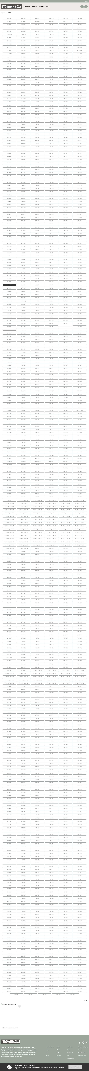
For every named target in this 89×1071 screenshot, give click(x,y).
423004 (65, 362)
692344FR (23, 657)
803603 (51, 654)
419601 (37, 105)
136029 (37, 121)
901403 (51, 561)
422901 (9, 368)
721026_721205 (37, 545)
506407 (65, 207)
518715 (23, 609)
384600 (9, 981)
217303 (51, 278)
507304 (80, 294)
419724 (65, 98)
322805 (73, 994)
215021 (65, 227)
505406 (51, 217)
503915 (37, 114)
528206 (9, 972)
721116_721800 (51, 509)
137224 (65, 898)
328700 (51, 320)
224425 (65, 927)
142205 (51, 882)
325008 (80, 24)
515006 (80, 349)
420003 (37, 249)
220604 (23, 577)
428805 (23, 818)
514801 (23, 374)
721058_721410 (79, 519)
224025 (9, 847)
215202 (80, 233)
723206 (80, 847)
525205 (80, 741)
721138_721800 (23, 506)
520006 (37, 583)
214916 (37, 779)
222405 (37, 567)
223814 (80, 888)
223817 (37, 888)
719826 (23, 179)
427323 (80, 696)
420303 (80, 249)
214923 (9, 40)
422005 (51, 378)
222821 (9, 786)
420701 (80, 259)
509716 (9, 169)
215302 (9, 236)
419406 (65, 105)
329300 (37, 850)
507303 (65, 294)
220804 (80, 574)
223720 (65, 882)
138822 (9, 397)
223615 (51, 850)
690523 (9, 728)
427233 (51, 699)
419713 (23, 98)
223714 (65, 904)
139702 (37, 442)
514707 (80, 336)
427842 (65, 715)
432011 (65, 988)
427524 (51, 702)
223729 (65, 892)
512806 (37, 391)
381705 (37, 496)
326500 (37, 63)
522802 (65, 686)
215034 (65, 230)
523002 (9, 689)
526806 (9, 869)
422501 (65, 368)
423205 (23, 358)
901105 (37, 564)
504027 (80, 111)
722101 (65, 628)
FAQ (68, 1055)
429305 (51, 814)
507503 (37, 297)
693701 (37, 959)
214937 (23, 779)
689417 (80, 140)
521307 (80, 558)
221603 (80, 760)
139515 (37, 448)
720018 (37, 301)
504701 (37, 201)
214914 (65, 220)
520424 (37, 580)
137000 (80, 31)
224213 (65, 940)
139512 (9, 448)
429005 (23, 821)
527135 (51, 863)
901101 (9, 567)
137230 (51, 57)
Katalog (58, 1052)
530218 (9, 978)
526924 (51, 859)
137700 (23, 191)
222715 (23, 856)
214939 (80, 40)
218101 (9, 336)
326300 (51, 50)
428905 (51, 818)
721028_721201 (37, 541)
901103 (65, 564)
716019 (9, 455)
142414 (65, 917)
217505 (9, 281)
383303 (51, 805)
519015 (37, 606)
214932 (23, 47)
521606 (37, 558)
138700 (80, 400)
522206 (37, 554)
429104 (9, 821)
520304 (80, 580)
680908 (9, 134)
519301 (65, 590)
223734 (80, 853)
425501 (37, 599)
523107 (51, 692)
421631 (9, 500)
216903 (23, 275)
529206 (9, 949)
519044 (65, 599)
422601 (51, 368)
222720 (9, 782)
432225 (37, 988)
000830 (37, 92)
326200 (37, 50)
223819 (80, 892)
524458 (23, 802)
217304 (37, 625)
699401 (23, 130)
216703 (51, 272)
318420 (37, 837)
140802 (51, 638)
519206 (9, 593)
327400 (23, 163)
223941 (37, 847)
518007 (23, 615)
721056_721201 (23, 525)
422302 (65, 464)
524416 (51, 744)
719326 (80, 82)
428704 (23, 859)
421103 (80, 265)
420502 (51, 259)
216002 (37, 243)
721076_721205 (79, 516)
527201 (80, 895)
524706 (80, 734)
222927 (80, 795)
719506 (23, 182)
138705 (37, 452)
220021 (80, 426)
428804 (37, 818)
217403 (80, 278)
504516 (65, 198)
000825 (51, 89)
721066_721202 (37, 519)
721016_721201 (23, 548)
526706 (80, 901)
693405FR (37, 461)
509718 (23, 169)
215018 (51, 227)
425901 (65, 596)
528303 (65, 972)
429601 (37, 908)
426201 (23, 596)
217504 (9, 625)
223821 (9, 888)
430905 (23, 940)
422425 (65, 647)
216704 (65, 635)
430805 (9, 940)
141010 (65, 551)
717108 (51, 143)
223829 (9, 895)
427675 (51, 712)
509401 (80, 163)
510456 (37, 175)
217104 (23, 635)
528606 (9, 965)
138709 (51, 452)
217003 (51, 275)
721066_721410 (23, 519)
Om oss (47, 1049)
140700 (65, 664)
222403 (23, 760)
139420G (65, 435)
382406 (9, 496)
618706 (65, 458)
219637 (80, 667)
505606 (9, 220)
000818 (9, 143)
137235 (65, 57)
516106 (65, 342)
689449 (65, 134)
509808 (65, 169)
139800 (80, 644)
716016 (37, 455)
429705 (80, 908)
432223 (51, 988)
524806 (23, 737)
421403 (9, 313)
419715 (9, 98)
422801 (23, 368)
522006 (65, 554)
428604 (9, 859)
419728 (51, 101)
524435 (37, 747)
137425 (37, 185)
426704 (37, 577)
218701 (9, 333)
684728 (37, 111)
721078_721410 (23, 513)
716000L (79, 50)
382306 (65, 493)
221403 (9, 766)
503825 (65, 114)
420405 (23, 256)
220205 (51, 619)
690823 (65, 725)
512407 (23, 326)
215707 (51, 240)
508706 (65, 468)
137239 (80, 57)
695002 (23, 143)
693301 (9, 959)
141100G (9, 551)
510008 (9, 172)
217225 (23, 278)
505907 (80, 204)
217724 (23, 622)
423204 (37, 362)
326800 (37, 159)
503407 (37, 108)
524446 (9, 750)
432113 (80, 988)
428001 (23, 731)
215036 (9, 233)
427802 (23, 715)
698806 (80, 76)
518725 (80, 609)
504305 (65, 101)
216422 (80, 429)
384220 (23, 978)
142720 (80, 949)
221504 (65, 570)
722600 (80, 625)
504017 (9, 114)
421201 (65, 262)
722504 (23, 837)
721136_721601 (23, 509)
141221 (37, 721)
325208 (23, 28)
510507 (37, 211)
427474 (80, 705)
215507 (80, 291)
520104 (23, 583)
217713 (23, 288)
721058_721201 (51, 522)
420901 (23, 262)
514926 (23, 352)
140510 (80, 660)
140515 (9, 664)
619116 (23, 95)
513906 (80, 381)
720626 (65, 307)
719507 (9, 182)
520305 (65, 580)
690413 (23, 725)
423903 (51, 413)
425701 (9, 599)
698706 (51, 76)
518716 (51, 609)
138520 (9, 400)
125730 (51, 432)
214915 (51, 47)
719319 (9, 82)
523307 (80, 692)
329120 (65, 416)
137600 (9, 191)
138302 (23, 407)
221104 (37, 574)
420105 (65, 252)
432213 (23, 991)
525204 (80, 898)
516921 (65, 474)
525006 (9, 741)
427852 (80, 715)
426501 (65, 593)
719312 (65, 79)
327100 (65, 159)
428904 (65, 818)
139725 (51, 445)
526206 (9, 914)
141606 (37, 840)
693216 (37, 204)
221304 (9, 574)
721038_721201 (79, 529)
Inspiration (34, 6)
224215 (65, 943)
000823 (23, 89)
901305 (65, 561)
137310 (9, 403)
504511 (23, 198)
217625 (9, 285)
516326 (37, 342)
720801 (23, 310)
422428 (9, 651)
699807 (37, 130)
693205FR (9, 461)
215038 (23, 233)
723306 (9, 850)
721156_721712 (79, 500)
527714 (9, 901)
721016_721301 (23, 538)
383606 (9, 808)
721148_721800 (23, 503)
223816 (37, 885)
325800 (23, 31)
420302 (23, 259)
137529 (80, 188)
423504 (80, 358)
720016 (51, 301)
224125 (51, 943)
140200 (9, 644)
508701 (37, 468)
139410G (51, 435)
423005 (51, 358)
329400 (37, 872)
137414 (65, 400)
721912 (37, 631)
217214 (65, 625)
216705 (37, 272)
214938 (51, 37)
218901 (80, 330)
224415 (51, 927)
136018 (9, 124)
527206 (9, 898)
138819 (51, 394)
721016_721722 (79, 535)
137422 (9, 185)
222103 (65, 760)
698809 (37, 79)
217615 (65, 285)
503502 (23, 108)
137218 (65, 53)
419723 (9, 101)
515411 (65, 471)
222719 (65, 856)
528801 (37, 946)
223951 (23, 956)
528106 (9, 866)
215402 (37, 236)
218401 (51, 333)
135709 (9, 63)
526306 (23, 914)
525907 (51, 866)
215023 (80, 297)
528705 (23, 965)
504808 (51, 214)
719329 (9, 85)
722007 (23, 631)
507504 (51, 297)
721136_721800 (79, 506)
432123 (23, 988)
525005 (23, 741)
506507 (80, 207)
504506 (9, 198)
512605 (80, 468)
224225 (80, 943)
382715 (9, 757)
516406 (51, 346)
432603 (30, 994)
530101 (65, 975)
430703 (80, 933)
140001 (37, 644)
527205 (65, 895)
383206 (9, 805)
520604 (65, 577)
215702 (37, 240)
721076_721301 (51, 516)
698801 (65, 76)
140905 (9, 554)
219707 (9, 426)
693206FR (79, 458)
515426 (9, 349)
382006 (80, 490)
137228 (37, 57)
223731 (51, 853)
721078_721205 (79, 513)
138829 (37, 394)
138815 (80, 394)
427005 (23, 654)
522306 (23, 554)
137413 (65, 182)
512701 (37, 471)
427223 (37, 699)
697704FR (23, 638)
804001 (9, 840)
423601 (80, 362)
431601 (80, 981)
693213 (9, 204)
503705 (9, 118)
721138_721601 (51, 506)
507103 (9, 294)
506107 (23, 207)
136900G (65, 150)
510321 (65, 172)
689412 (51, 140)
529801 (80, 972)
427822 (37, 715)
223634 (37, 824)
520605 (51, 577)
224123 (51, 940)
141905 (65, 840)
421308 (23, 410)
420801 (9, 262)
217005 (37, 275)
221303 (9, 773)
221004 (51, 574)
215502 (80, 236)
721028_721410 (65, 538)
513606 (37, 384)
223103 (51, 837)
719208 (37, 143)
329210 (9, 419)
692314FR (9, 657)
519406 (37, 590)
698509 (23, 69)
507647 (80, 153)
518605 (37, 612)
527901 (65, 863)
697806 (51, 18)
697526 (9, 146)
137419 (80, 182)
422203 (51, 464)
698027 (9, 214)
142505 (9, 834)
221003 (80, 769)
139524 (80, 445)
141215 (37, 718)
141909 (80, 840)
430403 (23, 933)
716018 (65, 31)
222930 (51, 792)
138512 (37, 403)
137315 (23, 60)
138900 (65, 432)
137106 (51, 34)
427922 (80, 712)
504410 (9, 95)
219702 (80, 423)
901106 (80, 872)
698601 (51, 69)
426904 (37, 647)
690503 (9, 725)
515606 (65, 346)
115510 (80, 651)
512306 (37, 313)
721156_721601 (9, 503)
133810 (80, 551)
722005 (80, 628)
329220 (23, 419)
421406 (80, 310)
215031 (51, 230)
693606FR (51, 461)
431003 (65, 953)
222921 (80, 792)
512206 (51, 313)
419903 (23, 249)
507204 (51, 294)
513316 (9, 387)
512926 (9, 391)
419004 (9, 37)
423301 (37, 365)
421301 (37, 410)
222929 (80, 798)
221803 (37, 763)
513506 (51, 384)
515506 (80, 346)
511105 (9, 320)
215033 (9, 301)
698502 (51, 66)
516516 (80, 339)
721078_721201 (9, 516)
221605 (51, 570)
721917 (51, 631)
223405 (9, 814)
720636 (80, 307)
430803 (9, 937)
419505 (51, 268)
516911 (37, 474)
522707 (51, 686)
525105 (51, 741)
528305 (51, 972)
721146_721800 (65, 503)
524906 (65, 737)
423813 (37, 413)
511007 (65, 310)
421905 (65, 378)
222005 (9, 570)
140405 (23, 641)
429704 (51, 908)
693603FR (23, 464)
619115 (37, 95)
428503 (51, 753)
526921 (65, 859)
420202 (9, 259)
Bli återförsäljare (81, 1052)
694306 (80, 85)
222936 (51, 798)
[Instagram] (83, 1042)
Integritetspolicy (70, 1058)
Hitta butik (41, 6)
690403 (37, 725)
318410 (80, 869)
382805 (65, 757)
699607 (80, 127)
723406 (51, 821)
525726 (23, 776)
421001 (37, 262)
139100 (9, 435)
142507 (37, 834)
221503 (37, 769)
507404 (23, 297)
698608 (80, 69)
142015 (37, 911)
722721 (65, 721)
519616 (9, 590)
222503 (51, 763)
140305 (65, 641)
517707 (51, 615)
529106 (80, 946)
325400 (51, 28)
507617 (37, 153)
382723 (23, 757)
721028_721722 (51, 538)
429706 (65, 908)
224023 (65, 843)
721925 (65, 631)
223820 (9, 885)
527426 (23, 869)
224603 (65, 985)
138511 (65, 403)
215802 (65, 240)
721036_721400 (37, 532)
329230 (37, 419)
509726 (37, 169)
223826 (51, 885)
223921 (9, 843)
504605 (9, 201)
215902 (9, 243)
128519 (80, 60)
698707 (23, 76)
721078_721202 (65, 513)
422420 (80, 647)
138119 (37, 195)
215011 (80, 224)
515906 (9, 346)
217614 (80, 622)
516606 (9, 339)
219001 (65, 330)
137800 (37, 191)
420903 (51, 265)
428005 (80, 728)
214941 (51, 224)
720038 (9, 304)
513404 (80, 583)
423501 (9, 365)
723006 (51, 847)
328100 (37, 323)
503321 (9, 111)
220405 (80, 615)
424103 (80, 413)
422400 (51, 371)
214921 (80, 220)
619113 (51, 95)
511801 (23, 317)
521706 (23, 558)
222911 (65, 792)
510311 (51, 172)
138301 (51, 407)
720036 (23, 304)
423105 (37, 358)
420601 (65, 259)
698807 (23, 79)
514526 (51, 374)
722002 (9, 631)
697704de (79, 18)
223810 (80, 882)
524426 (9, 747)
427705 (9, 708)
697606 (80, 143)
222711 (51, 782)
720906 (37, 310)
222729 (80, 824)
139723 (23, 879)
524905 (80, 737)
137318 (51, 60)
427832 (51, 715)
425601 (23, 599)
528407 (9, 933)
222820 (37, 782)
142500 (80, 831)
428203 (80, 750)
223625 (65, 850)
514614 (9, 371)
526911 (51, 895)
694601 (23, 962)
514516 (65, 374)
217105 (65, 275)
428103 (65, 731)
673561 (23, 134)
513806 (9, 384)
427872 (23, 718)
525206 (65, 741)
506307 (51, 207)
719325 (23, 85)
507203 (37, 294)
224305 (23, 946)
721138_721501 (65, 506)
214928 (37, 37)
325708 (9, 31)
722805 (23, 805)
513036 (80, 387)
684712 (65, 146)
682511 (80, 21)
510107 (23, 172)
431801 (23, 985)
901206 (37, 808)
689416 (37, 140)
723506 (80, 821)
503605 (23, 118)
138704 (9, 452)
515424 (51, 586)
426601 (51, 593)
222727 (9, 789)
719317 (37, 82)
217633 (51, 281)
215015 (23, 227)
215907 (23, 243)
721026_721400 (9, 545)
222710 (80, 779)
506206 (37, 207)
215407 (51, 236)
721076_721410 (23, 516)
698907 (65, 127)
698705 (9, 76)
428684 (80, 827)
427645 (9, 712)
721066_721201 (65, 519)
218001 (23, 336)
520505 (80, 577)
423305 (9, 358)
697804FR (65, 654)
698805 (9, 79)
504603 (80, 198)
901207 (51, 808)
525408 (37, 773)
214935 (80, 47)
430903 (23, 937)
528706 (37, 965)
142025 (51, 898)
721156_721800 (65, 500)
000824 (37, 89)
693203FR (79, 461)
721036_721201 (79, 532)
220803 (23, 769)
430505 (51, 937)
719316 (80, 79)
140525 (37, 664)
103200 (51, 291)
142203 (37, 882)
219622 (23, 423)
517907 (80, 664)
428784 (37, 831)
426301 (9, 596)
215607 (23, 240)
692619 (23, 468)
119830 (65, 837)
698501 (37, 66)
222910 (23, 792)
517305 (23, 480)
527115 (23, 863)
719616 (80, 179)
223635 (23, 824)
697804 (37, 18)
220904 (65, 574)
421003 (65, 265)
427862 (9, 718)
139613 (9, 442)
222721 (65, 782)
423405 (80, 355)
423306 (80, 352)
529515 (51, 969)
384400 (65, 978)
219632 (51, 667)
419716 (65, 95)
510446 (23, 175)
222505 (23, 567)
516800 (23, 458)
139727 (37, 879)
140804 (80, 914)
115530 (37, 654)
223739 (51, 856)
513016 (51, 387)
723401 (65, 821)
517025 (23, 477)
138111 (51, 326)
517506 (65, 480)
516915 (23, 474)
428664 (65, 827)
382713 (80, 753)
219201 (37, 330)
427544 (65, 702)
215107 (65, 233)
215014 (9, 227)
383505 (80, 805)
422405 (37, 371)
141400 (23, 734)
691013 (65, 728)
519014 (23, 606)
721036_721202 (51, 532)
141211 (65, 718)
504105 (23, 105)
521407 (65, 558)
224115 (37, 943)
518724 (65, 609)
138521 (80, 397)
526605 (51, 834)
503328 (65, 108)
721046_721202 (37, 535)
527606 (51, 869)
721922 (80, 631)
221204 (23, 574)
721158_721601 (51, 500)
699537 (37, 214)
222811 (80, 782)
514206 (23, 378)
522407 (9, 686)
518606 (51, 612)
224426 (65, 930)
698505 (80, 66)
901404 (37, 561)
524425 (80, 744)
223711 (37, 904)
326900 (65, 163)
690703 (51, 725)
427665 (37, 712)
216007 (51, 243)
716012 (65, 455)
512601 (9, 471)
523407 (9, 696)
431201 (23, 981)
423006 (37, 355)
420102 (80, 256)
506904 (80, 288)
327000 (51, 159)
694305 (9, 89)
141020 (51, 551)
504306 (80, 101)
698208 (9, 66)
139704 (65, 442)
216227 (37, 246)
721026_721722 (51, 541)
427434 (23, 705)
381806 (23, 159)
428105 (51, 731)
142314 (37, 917)
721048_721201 (79, 525)
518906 (65, 606)
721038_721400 (37, 529)
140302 (51, 641)
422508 (9, 413)
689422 (80, 137)
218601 (23, 333)
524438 (23, 747)
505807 (65, 204)
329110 (80, 416)
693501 (80, 956)
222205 (65, 567)
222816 (80, 789)
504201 (9, 105)
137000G (9, 53)
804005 (23, 840)
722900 (65, 831)
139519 (65, 448)
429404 (65, 814)
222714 (23, 786)
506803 (37, 288)
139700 (23, 442)
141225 (9, 721)
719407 (80, 175)
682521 (65, 21)
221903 (51, 760)
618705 (51, 458)
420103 (51, 249)
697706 (23, 18)
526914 (37, 895)
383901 (51, 811)
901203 (23, 564)
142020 (37, 898)
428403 (23, 753)
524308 (23, 692)
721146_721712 (79, 503)
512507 (37, 326)
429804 (37, 914)
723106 (65, 847)
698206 (23, 66)
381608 (80, 156)
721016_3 (9, 824)
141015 (37, 551)
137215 (37, 53)
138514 (23, 403)
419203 (65, 130)
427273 (23, 702)
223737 (65, 853)
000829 (23, 92)
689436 (9, 137)
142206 (23, 882)
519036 (51, 602)
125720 (37, 432)
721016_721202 (79, 545)
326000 (51, 31)
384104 (51, 949)
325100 (51, 24)
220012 (37, 429)
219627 (37, 423)
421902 (9, 381)
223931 (65, 879)
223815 (37, 892)
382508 (51, 496)
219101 (51, 330)
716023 (80, 455)
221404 (80, 570)
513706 (23, 384)
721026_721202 (23, 545)
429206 (37, 814)
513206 (23, 387)
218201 (80, 333)
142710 (65, 949)
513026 (65, 387)
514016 (65, 381)
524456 (51, 802)
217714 (65, 622)
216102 (65, 243)
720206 (80, 304)
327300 (9, 163)
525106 (37, 741)
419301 (80, 105)
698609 (37, 73)
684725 (23, 111)
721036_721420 (9, 532)
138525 (65, 397)
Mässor (47, 1055)
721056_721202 (79, 522)
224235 (9, 946)
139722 (80, 442)
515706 (37, 346)
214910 (23, 44)
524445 (80, 747)
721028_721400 (79, 538)
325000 (37, 24)
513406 (65, 384)
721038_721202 (51, 529)
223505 (9, 837)
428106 (80, 731)
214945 (9, 50)
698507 (9, 69)
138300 (80, 407)
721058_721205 (37, 522)
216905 (9, 275)
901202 (23, 808)
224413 (9, 930)
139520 (9, 439)
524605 (51, 750)
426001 (51, 596)
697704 (9, 18)
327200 (80, 159)
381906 (51, 490)
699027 (9, 127)
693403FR (9, 464)
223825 (51, 892)
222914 (23, 795)
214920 (37, 44)
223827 (51, 888)
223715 (80, 904)
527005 (9, 863)
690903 (80, 725)
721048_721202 (51, 525)
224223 (80, 940)
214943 (37, 40)
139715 (37, 445)
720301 (9, 307)
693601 (80, 959)
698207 (80, 63)
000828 (9, 92)
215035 (80, 230)
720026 (80, 301)
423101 (65, 365)
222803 (23, 766)
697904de (51, 21)
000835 (65, 548)
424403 (37, 416)
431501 (65, 981)
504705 (65, 201)
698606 (51, 73)
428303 (9, 753)
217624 (51, 622)
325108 (9, 28)
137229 (23, 57)
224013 (23, 843)
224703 (80, 985)
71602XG (9, 34)
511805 (37, 317)
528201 (23, 972)
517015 (80, 474)
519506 (23, 590)
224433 (37, 930)
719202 (9, 108)
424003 (65, 413)
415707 (37, 150)
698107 (80, 34)
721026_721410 (79, 541)
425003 (9, 487)
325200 (65, 24)
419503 (23, 268)
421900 (9, 468)
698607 (23, 73)
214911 (51, 220)
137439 (80, 185)
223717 (51, 904)
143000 (37, 953)
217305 (65, 291)
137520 (51, 188)
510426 (9, 175)
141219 (65, 911)
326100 (23, 50)
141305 (9, 734)
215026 (23, 230)
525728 (37, 776)
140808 (37, 638)
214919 (51, 40)
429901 (65, 914)
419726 (23, 101)
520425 (23, 580)
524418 (23, 744)
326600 (51, 63)
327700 (37, 163)
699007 (51, 127)
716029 (80, 452)
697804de (23, 21)
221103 (51, 766)
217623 (23, 285)
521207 (9, 561)
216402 (80, 246)
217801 (51, 336)
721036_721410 (23, 532)
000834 (80, 548)
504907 (65, 214)
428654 (51, 827)
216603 (23, 272)
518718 (37, 609)
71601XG (23, 34)
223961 (37, 956)
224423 (23, 930)
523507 (23, 696)
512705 (23, 471)
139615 (65, 439)
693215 (23, 204)
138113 (80, 191)
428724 (9, 831)
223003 (23, 814)
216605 (9, 272)
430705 (80, 937)
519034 (23, 602)
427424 (9, 705)
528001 (80, 863)
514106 (37, 378)
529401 (80, 965)
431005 (80, 953)
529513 (37, 969)
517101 (65, 477)
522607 (37, 686)
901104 (51, 564)
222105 (80, 567)
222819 (80, 856)
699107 (37, 127)
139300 (37, 435)
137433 (51, 185)
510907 (51, 310)
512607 (80, 391)
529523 (9, 969)
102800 (80, 808)
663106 (80, 802)
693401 (9, 962)
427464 (65, 705)
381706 (9, 159)
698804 (65, 175)
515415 (51, 471)
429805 (51, 914)
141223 (23, 721)
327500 (9, 326)
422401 (80, 464)
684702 (80, 146)
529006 (65, 946)
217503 (23, 281)
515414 (65, 586)
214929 (65, 40)
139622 (23, 439)
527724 (37, 866)
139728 (51, 879)
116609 (65, 60)
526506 (80, 866)
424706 (51, 484)
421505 (23, 313)
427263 (9, 702)
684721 (65, 111)
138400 (9, 407)
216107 (80, 243)
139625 (51, 439)
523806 (23, 689)
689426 (65, 137)
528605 (80, 962)
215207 (65, 236)
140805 (65, 638)
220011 (9, 429)
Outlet (47, 1052)
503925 (23, 114)
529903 (23, 975)
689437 (51, 137)
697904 (65, 18)
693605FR (65, 461)
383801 (37, 811)
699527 (23, 214)
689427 (23, 140)
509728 (51, 169)
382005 (9, 493)
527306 (65, 834)
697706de (9, 21)
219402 (51, 419)
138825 (65, 394)
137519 (37, 188)
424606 (37, 484)
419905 (37, 252)
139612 (37, 439)
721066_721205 (51, 519)
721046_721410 (23, 535)
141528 (9, 879)
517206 (80, 477)
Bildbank (58, 1049)
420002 (65, 256)
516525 (65, 339)
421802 (23, 381)
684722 (51, 111)
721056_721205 (9, 525)
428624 (37, 827)
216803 (80, 272)
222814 (51, 786)
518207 (9, 667)
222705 (9, 760)
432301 (37, 991)
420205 (80, 252)
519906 (51, 583)
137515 (23, 188)
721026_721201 (51, 545)
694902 (51, 146)
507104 (23, 294)
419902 (51, 256)
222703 (37, 760)
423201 (51, 365)
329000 (51, 416)
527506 (9, 818)
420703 (23, 265)
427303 (65, 696)
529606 (65, 969)
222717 (80, 786)
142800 (9, 953)
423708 (37, 339)
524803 (51, 737)
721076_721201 (9, 519)
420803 (37, 265)
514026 (51, 381)
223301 (80, 834)
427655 (23, 712)
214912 (80, 44)
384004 (23, 949)
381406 (51, 156)
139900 (65, 644)
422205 (37, 464)
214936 (65, 779)
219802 (23, 426)
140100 (23, 644)
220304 (37, 635)
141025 (23, 551)
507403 (9, 297)
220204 (51, 635)
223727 (23, 888)
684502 (9, 150)
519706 (9, 586)
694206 (51, 85)
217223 (37, 278)
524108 (80, 689)
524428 (65, 744)
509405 (9, 166)
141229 (80, 879)
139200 (23, 435)
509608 (80, 166)
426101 (37, 596)
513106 (37, 387)
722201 (51, 628)
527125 (37, 863)
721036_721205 (65, 532)
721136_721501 (37, 509)
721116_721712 (65, 509)
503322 (80, 108)
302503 (80, 326)
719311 (51, 79)
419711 (37, 98)
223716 (23, 904)
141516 (37, 875)
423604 (65, 358)
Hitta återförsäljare (82, 1055)
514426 (9, 378)
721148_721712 (37, 503)
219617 (65, 423)
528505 (51, 962)
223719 (9, 908)
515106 (65, 349)
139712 (65, 452)
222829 (23, 827)
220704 (9, 577)
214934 (37, 224)
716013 (9, 458)
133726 (37, 124)
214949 (9, 44)
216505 (65, 268)
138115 (9, 195)
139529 (80, 448)
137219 (51, 53)
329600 (65, 872)
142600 (23, 866)
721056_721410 (65, 522)
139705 (51, 442)
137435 (65, 185)
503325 (51, 108)
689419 (65, 140)
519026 (9, 606)
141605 (51, 840)
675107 (37, 657)
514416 (80, 374)
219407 (65, 419)
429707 (16, 994)
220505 (65, 615)
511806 (9, 317)
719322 (65, 82)
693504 (80, 654)
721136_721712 (9, 509)
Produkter (27, 6)
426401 (80, 593)
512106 (65, 313)
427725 (23, 708)
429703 (80, 991)
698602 (65, 69)
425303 (51, 487)
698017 (80, 211)
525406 (51, 773)
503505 (37, 118)
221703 (23, 763)
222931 (9, 795)
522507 (23, 686)
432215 (9, 991)
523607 (37, 696)
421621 (51, 323)
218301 (65, 333)
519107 (23, 593)
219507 (9, 423)
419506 (51, 105)
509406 (23, 166)
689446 (37, 134)
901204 (9, 564)
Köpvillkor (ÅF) (70, 1052)
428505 (37, 753)
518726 (23, 612)
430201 (51, 901)
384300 (51, 978)
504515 (51, 198)
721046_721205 (51, 535)
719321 (51, 82)
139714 (9, 445)
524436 (51, 747)
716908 (65, 143)
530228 (80, 975)
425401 (51, 599)
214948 (65, 37)
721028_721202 (9, 541)
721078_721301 (51, 513)
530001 (51, 975)
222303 (80, 763)
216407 (9, 249)
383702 (65, 811)
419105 (80, 130)
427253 (80, 699)
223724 (65, 888)
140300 (80, 641)
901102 (80, 564)
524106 (65, 689)
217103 (80, 275)
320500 (23, 153)
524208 (9, 692)
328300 (23, 323)
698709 (37, 76)
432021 (9, 988)
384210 (37, 978)
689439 (37, 137)
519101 (37, 593)
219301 (23, 330)
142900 (23, 953)
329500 (51, 872)
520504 (9, 580)
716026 (23, 455)
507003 (9, 291)
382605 (80, 496)
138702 (23, 452)
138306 (65, 407)
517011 (9, 477)
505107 (9, 217)
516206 (51, 342)
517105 (51, 477)
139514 (65, 445)
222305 (51, 567)
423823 (23, 413)
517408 (51, 480)
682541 (9, 24)
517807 (37, 615)
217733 (80, 281)
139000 (80, 432)
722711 (80, 721)
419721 (37, 101)
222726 (65, 789)
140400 (37, 641)
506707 (23, 211)
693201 (65, 956)
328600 (65, 320)
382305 (80, 493)
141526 (80, 875)
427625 (65, 708)
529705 (80, 969)
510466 (51, 175)
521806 (9, 558)
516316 (23, 342)
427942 (9, 715)
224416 (51, 930)
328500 (80, 320)
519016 (51, 606)
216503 (80, 268)
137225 (9, 57)
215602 (9, 240)
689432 (23, 137)
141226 (51, 721)
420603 (80, 262)
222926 (37, 798)
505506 (65, 217)
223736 (37, 853)
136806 (9, 153)
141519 (23, 875)
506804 (51, 288)
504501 (51, 195)
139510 (80, 435)
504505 (80, 195)
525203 (9, 744)
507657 (9, 156)
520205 (9, 583)
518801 (80, 606)
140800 (80, 638)
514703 (37, 728)
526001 (65, 866)
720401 (23, 307)
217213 (65, 808)
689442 (51, 134)
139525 (51, 448)
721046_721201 (65, 535)
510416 (80, 172)
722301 (23, 628)
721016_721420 (37, 538)
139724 (23, 445)
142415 (80, 917)
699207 (65, 124)
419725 (80, 98)
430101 (37, 901)
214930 (51, 44)
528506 (65, 962)
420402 (37, 259)
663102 (65, 802)
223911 (9, 920)
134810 (37, 182)
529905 (9, 975)
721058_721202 (23, 522)
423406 (65, 352)
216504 (9, 638)
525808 (65, 776)
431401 (51, 981)
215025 (9, 230)
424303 (23, 416)
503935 (51, 114)
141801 (23, 898)
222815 (37, 856)
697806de (37, 21)
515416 (23, 349)
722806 (37, 805)
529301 (65, 965)
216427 (9, 432)
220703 (9, 769)
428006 (9, 731)
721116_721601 (79, 509)
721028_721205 (23, 541)
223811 (80, 885)
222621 (37, 667)
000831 (51, 92)
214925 (65, 47)
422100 (23, 371)
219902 (51, 426)
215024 (80, 227)
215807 (80, 240)
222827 (37, 789)
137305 (65, 734)
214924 (9, 224)
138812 (23, 397)
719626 (65, 179)
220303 (37, 619)
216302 (51, 246)
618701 (37, 458)
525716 (80, 773)
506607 (9, 211)
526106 (80, 911)
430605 (65, 937)
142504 (23, 834)
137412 (51, 182)
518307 (9, 615)
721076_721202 (65, 516)
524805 (37, 737)
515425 (80, 471)
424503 (23, 484)
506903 (65, 288)
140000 (51, 644)
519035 (37, 602)
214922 (9, 47)
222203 (9, 763)
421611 (65, 323)
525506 (65, 773)
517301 (9, 480)
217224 (51, 625)
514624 (80, 368)
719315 (23, 82)
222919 (65, 798)
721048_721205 (65, 525)
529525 (23, 969)
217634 (9, 622)
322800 (58, 994)
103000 (37, 291)
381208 (23, 156)
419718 (51, 98)
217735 (65, 281)
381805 (65, 496)
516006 (80, 342)
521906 (80, 554)
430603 (65, 933)
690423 (51, 728)
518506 (65, 612)
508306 (80, 217)
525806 (51, 776)
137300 (37, 734)
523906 (37, 689)
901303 (80, 561)
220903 (37, 766)
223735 (9, 856)
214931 (23, 224)
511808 (51, 317)
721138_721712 (37, 506)
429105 (80, 818)
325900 (37, 31)
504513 (37, 198)
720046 (51, 304)
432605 (44, 994)
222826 (9, 792)
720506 (37, 307)
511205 (80, 317)
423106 (23, 355)
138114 (23, 400)
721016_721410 (65, 545)
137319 (37, 60)
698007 (65, 34)
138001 (65, 191)
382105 (37, 493)
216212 (9, 246)
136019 (80, 121)
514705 (80, 371)
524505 (23, 750)
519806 (65, 583)
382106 (23, 493)
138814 (23, 394)
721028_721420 (9, 535)
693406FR (23, 461)
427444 (37, 705)
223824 (9, 892)
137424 (51, 400)
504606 (23, 201)
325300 (37, 28)
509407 (37, 166)
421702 (37, 381)
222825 (65, 824)
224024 (23, 847)
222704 (80, 757)
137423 (23, 185)
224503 (51, 985)
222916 (23, 798)
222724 (37, 786)
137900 (51, 191)
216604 (80, 635)
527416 (37, 869)
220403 (9, 619)
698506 (37, 69)
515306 (37, 349)
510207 (37, 172)
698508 (65, 66)
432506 (65, 991)
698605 (9, 73)
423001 (80, 365)
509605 (51, 166)
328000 (51, 163)
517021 (37, 477)
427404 (80, 702)
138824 (9, 394)
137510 (9, 188)
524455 (37, 802)
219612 (51, 423)
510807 (65, 211)
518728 (9, 612)
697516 (23, 146)
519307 (80, 590)
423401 (23, 365)
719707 (37, 179)
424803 (65, 484)
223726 (23, 885)
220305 (23, 619)
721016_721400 (9, 538)
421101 (51, 262)
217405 (65, 278)
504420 (80, 92)
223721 (65, 885)
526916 (23, 895)
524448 (65, 747)
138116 (23, 195)
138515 (51, 403)
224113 (37, 940)
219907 (65, 426)
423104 (51, 362)
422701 (37, 368)
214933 (23, 40)
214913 (80, 37)
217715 (9, 288)
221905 (23, 570)
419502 (37, 268)
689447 (80, 134)
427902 (65, 712)
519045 (80, 599)
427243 (65, 699)
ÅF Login (86, 1)
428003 (37, 731)
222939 (9, 802)
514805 (9, 374)
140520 (23, 664)
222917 (65, 795)
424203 (9, 416)
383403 (65, 805)
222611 (23, 667)
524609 (37, 750)
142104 (9, 882)
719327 (37, 85)
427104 (9, 654)
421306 (9, 410)
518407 (80, 612)
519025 (80, 602)
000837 (37, 548)
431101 (9, 956)
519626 (80, 586)
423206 (9, 355)
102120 (65, 410)
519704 (23, 586)
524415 (37, 744)
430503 (51, 933)
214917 (80, 776)
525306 (23, 773)
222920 (37, 792)
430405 (37, 937)
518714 (9, 609)
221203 (80, 766)
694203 (23, 728)
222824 (65, 786)
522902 (80, 686)
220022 (23, 429)
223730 (23, 853)
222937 (9, 798)
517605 (80, 480)
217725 (37, 285)
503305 (65, 118)
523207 (65, 692)
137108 (37, 34)
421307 (51, 410)
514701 (37, 374)
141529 (65, 875)
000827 (80, 89)
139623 (80, 439)
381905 (65, 490)
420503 (23, 252)
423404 (9, 362)
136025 (65, 121)
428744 (23, 811)
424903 (80, 484)
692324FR (23, 647)
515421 (9, 474)
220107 (65, 429)
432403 (51, 991)
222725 (51, 824)
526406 (65, 901)
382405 (23, 496)
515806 (23, 346)
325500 (65, 28)
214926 (51, 779)
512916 (23, 391)
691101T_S (23, 301)
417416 (23, 150)
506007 (9, 207)
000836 (51, 548)
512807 (51, 391)
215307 (23, 236)
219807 (37, 426)
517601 (9, 484)
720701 (9, 310)
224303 (23, 943)
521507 (51, 558)
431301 (37, 981)
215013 (65, 297)
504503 (65, 195)
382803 (51, 757)
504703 (51, 201)
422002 (80, 378)
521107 (23, 561)
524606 (65, 750)
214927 (9, 779)
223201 (80, 811)
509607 (65, 166)
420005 (51, 252)
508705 (51, 468)
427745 (37, 708)
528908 (51, 946)
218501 (37, 333)
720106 (65, 304)
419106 (23, 63)
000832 (65, 92)
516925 (51, 474)
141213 (51, 718)
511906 (80, 313)
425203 (37, 487)
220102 (51, 429)
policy (16, 1068)
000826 (65, 89)
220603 (65, 766)
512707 (65, 391)
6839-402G (79, 410)
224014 (51, 843)
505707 (51, 204)
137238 (9, 60)
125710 (23, 432)
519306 (51, 590)
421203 (9, 268)
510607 (51, 211)
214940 (65, 44)
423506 (51, 352)
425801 (80, 596)
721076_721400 (37, 516)
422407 (65, 651)
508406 (23, 220)
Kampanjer (3, 12)
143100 (51, 953)
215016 (37, 227)
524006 (51, 689)
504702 (9, 670)
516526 (51, 339)
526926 (37, 859)
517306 (37, 480)
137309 (51, 734)
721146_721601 (9, 506)
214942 (37, 47)
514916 (9, 352)
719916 (9, 179)
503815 (80, 114)
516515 (9, 342)
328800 (37, 320)
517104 (37, 586)
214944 (65, 224)
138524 (37, 397)
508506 (37, 220)
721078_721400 (37, 513)
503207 (80, 118)
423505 (65, 355)
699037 (23, 127)
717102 (23, 121)
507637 (65, 153)
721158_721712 (37, 500)
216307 (65, 246)
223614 (80, 850)
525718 (9, 776)
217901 (37, 336)
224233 (9, 943)
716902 (9, 121)
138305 (37, 407)
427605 (51, 708)
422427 (37, 651)
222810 (23, 782)
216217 (23, 246)
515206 (51, 349)
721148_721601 (51, 503)
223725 (23, 892)
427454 (51, 705)
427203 (23, 699)
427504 (37, 702)
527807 (65, 869)
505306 (37, 217)
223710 (9, 904)
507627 (51, 153)
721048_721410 (37, 525)
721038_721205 (65, 529)
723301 (23, 850)
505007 (80, 214)
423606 (37, 352)
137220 (80, 53)
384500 (80, 978)
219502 (80, 419)
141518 (51, 875)
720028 (65, 301)
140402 (9, 641)
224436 (80, 930)
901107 (9, 875)
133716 (51, 124)
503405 (51, 118)
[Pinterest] (87, 1042)
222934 (51, 795)
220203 (65, 619)
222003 (65, 763)
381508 (65, 156)
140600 (51, 664)
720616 (51, 307)
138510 (80, 403)
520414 (51, 580)
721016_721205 (9, 548)
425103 (23, 487)
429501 (23, 908)
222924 (37, 795)
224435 (80, 927)
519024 (65, 602)
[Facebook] (80, 1042)
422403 (51, 651)
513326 (80, 384)
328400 (9, 323)
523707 (51, 696)
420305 (9, 256)
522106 (51, 554)
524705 (9, 737)
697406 (37, 146)
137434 (37, 400)
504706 (80, 201)
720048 (37, 304)
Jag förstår (75, 1067)
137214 (51, 911)
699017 (80, 124)
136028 (51, 121)
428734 (23, 831)
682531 (23, 24)
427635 (80, 708)
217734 (80, 619)
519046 (9, 602)
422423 (23, 651)
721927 (9, 635)
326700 (65, 63)
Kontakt (69, 1049)
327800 (80, 323)
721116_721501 (9, 513)
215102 (51, 233)
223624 (9, 853)
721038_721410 (23, 529)
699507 (9, 130)
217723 (51, 285)
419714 (80, 95)
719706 (51, 179)
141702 (9, 911)
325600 (80, 28)
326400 (65, 50)
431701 (9, 985)
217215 (9, 278)
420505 (37, 256)
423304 (23, 362)
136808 (80, 150)
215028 (37, 230)
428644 (9, 811)
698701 (65, 73)
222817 (23, 789)
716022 (51, 455)
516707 (23, 339)
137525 (65, 188)
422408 (65, 371)
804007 (80, 837)
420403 (9, 252)
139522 (23, 448)
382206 (51, 493)
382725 (37, 757)
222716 (51, 789)
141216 (80, 718)
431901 (37, 985)
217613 (80, 285)
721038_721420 (9, 529)
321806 (51, 150)
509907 (80, 169)
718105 (51, 831)
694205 (65, 85)
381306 (37, 156)
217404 (23, 625)
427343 (9, 699)
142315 (51, 917)
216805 (65, 272)
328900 (23, 320)
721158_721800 (23, 500)
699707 (51, 130)
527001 (80, 859)
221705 (37, 570)
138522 (51, 397)
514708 (65, 336)
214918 (23, 37)
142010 (23, 911)
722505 (9, 628)
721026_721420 (65, 541)
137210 (23, 53)
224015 (37, 843)
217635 (37, 281)
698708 (80, 73)
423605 (51, 355)
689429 (9, 140)
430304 (37, 821)
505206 (23, 217)
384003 (37, 949)
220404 (9, 647)
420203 (37, 233)
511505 (65, 317)
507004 (23, 291)
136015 (23, 124)
